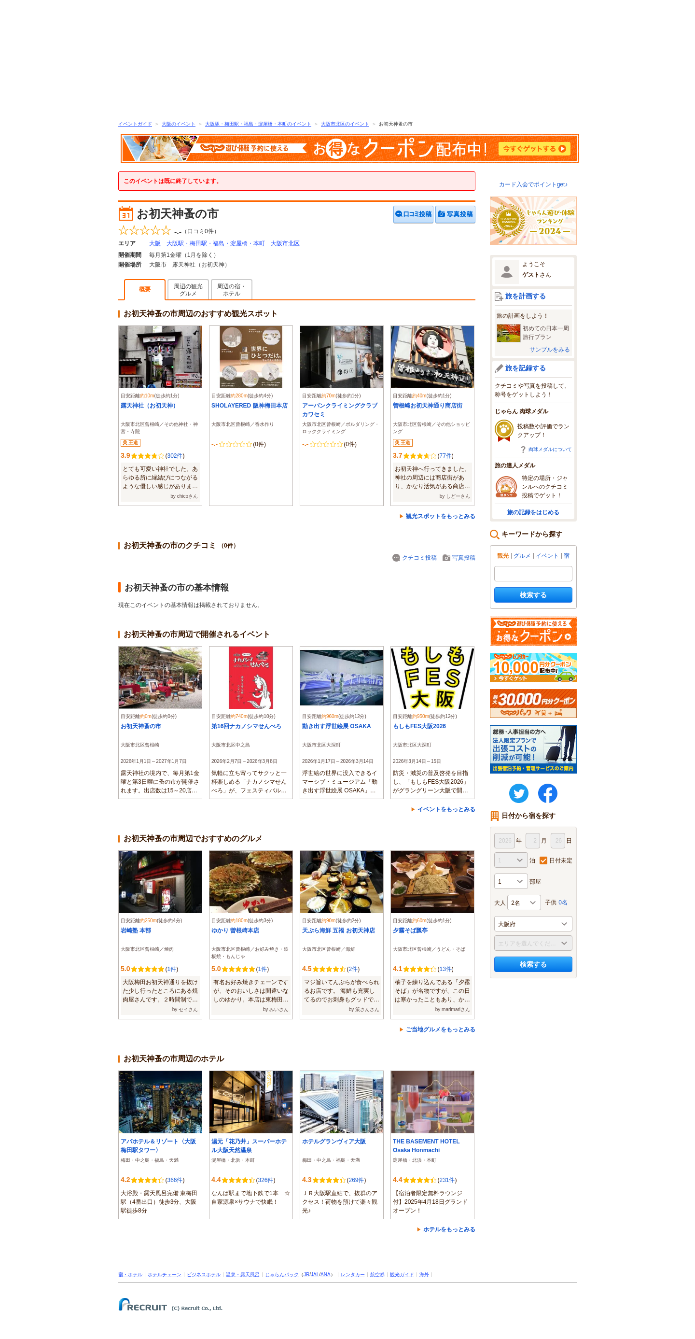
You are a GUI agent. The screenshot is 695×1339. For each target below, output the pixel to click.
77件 (445, 455)
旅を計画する (525, 296)
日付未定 (560, 860)
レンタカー (353, 1274)
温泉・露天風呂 (243, 1274)
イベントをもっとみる (446, 809)
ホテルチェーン (164, 1274)
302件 (174, 455)
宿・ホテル (130, 1274)
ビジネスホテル (204, 1274)
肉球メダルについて (550, 449)
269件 (356, 1180)
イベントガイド (135, 124)
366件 (174, 1180)
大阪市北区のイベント (345, 124)
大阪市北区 (285, 243)
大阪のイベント (178, 124)
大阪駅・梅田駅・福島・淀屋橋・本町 (216, 243)
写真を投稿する (455, 215)
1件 (171, 969)
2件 (353, 969)
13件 (445, 969)
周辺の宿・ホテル (231, 290)
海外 (424, 1274)
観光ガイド (402, 1274)
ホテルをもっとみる (449, 1229)
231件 (447, 1180)
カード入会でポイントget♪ (533, 184)
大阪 (155, 243)
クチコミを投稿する (413, 215)
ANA (325, 1274)
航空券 (377, 1274)
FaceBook (547, 793)
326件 (265, 1180)
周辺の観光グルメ (188, 290)
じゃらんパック (282, 1274)
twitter (518, 793)
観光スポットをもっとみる (440, 516)
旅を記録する (525, 368)
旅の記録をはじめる (533, 512)
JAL (315, 1274)
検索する (533, 595)
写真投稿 (463, 557)
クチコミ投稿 (419, 557)
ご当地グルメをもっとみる (440, 1029)
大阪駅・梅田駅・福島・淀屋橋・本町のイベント (258, 124)
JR (306, 1274)
